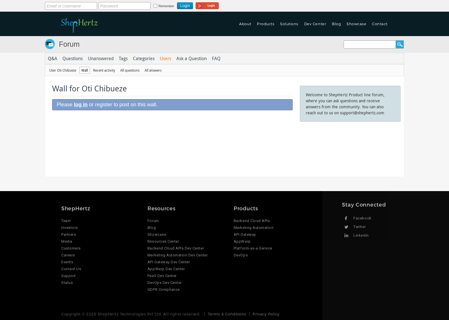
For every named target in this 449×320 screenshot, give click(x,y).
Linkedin (361, 235)
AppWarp (242, 241)
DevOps (241, 255)
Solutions (289, 23)
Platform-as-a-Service (253, 248)
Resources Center (163, 241)
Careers (68, 255)
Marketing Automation (253, 227)
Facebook (362, 218)
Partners (68, 234)
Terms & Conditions (227, 314)
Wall (84, 70)
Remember (166, 6)
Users (165, 58)
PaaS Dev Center (162, 276)
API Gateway (245, 234)
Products (265, 23)
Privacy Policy (266, 314)
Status (67, 282)
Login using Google (207, 5)
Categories (144, 58)
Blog (336, 23)
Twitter (359, 227)
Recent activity (104, 70)
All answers (153, 70)
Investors (69, 227)
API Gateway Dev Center (168, 262)
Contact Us (71, 269)
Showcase (356, 23)
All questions (129, 70)
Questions (72, 58)
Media (66, 241)
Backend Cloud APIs (252, 221)
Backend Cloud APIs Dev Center (175, 248)
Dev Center (315, 23)
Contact (380, 23)
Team (66, 221)
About (245, 23)
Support (68, 276)
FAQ (216, 58)
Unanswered (101, 58)
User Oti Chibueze (62, 70)
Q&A (52, 58)
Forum (69, 44)
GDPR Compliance (163, 289)
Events (67, 262)
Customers (71, 248)
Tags (123, 58)
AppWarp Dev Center (166, 269)
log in (81, 104)
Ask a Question (191, 58)
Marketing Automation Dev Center (177, 255)
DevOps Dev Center (164, 282)
